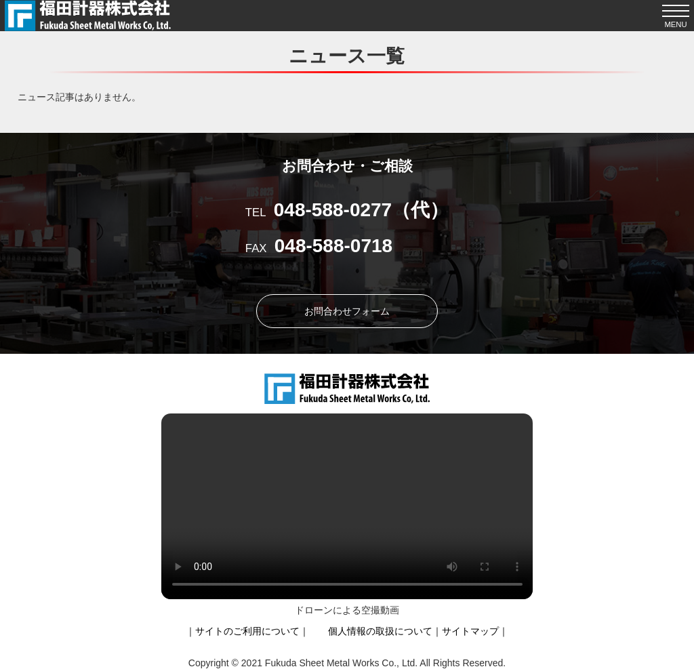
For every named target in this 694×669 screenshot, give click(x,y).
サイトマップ (470, 631)
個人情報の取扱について (380, 631)
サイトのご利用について (247, 631)
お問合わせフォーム (347, 311)
